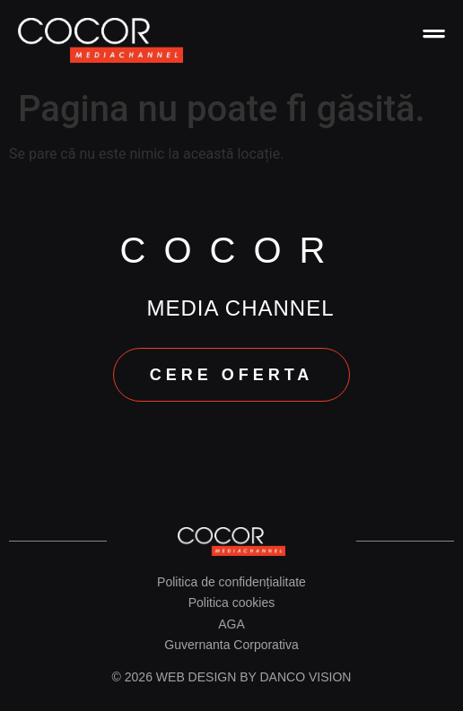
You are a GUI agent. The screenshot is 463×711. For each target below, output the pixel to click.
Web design (196, 677)
